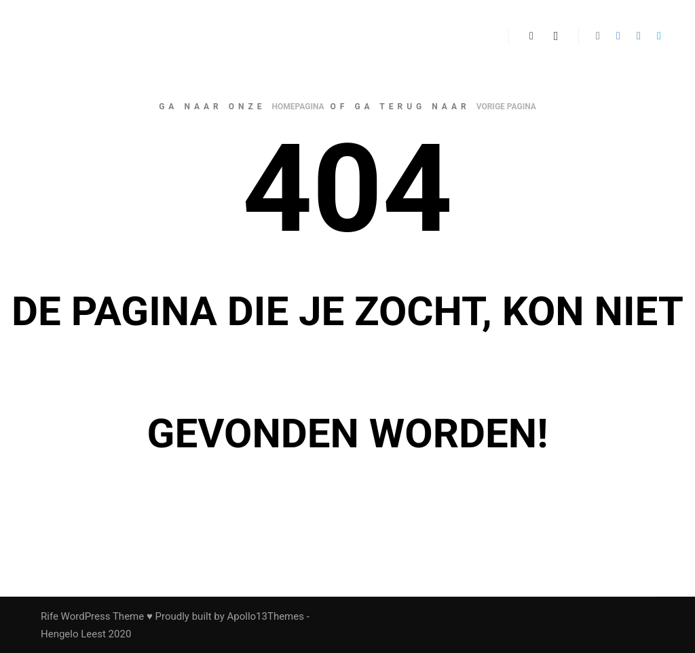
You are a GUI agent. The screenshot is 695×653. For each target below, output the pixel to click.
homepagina (298, 106)
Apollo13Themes (265, 616)
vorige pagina (506, 106)
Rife (49, 616)
